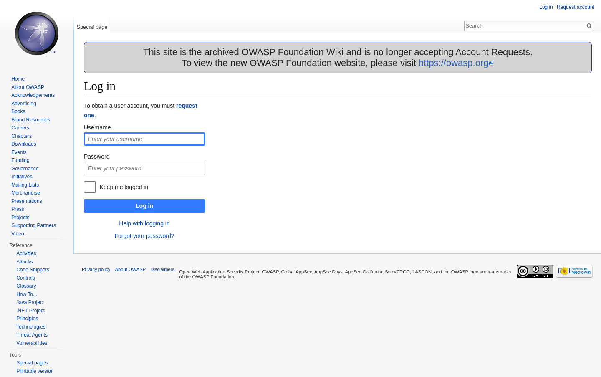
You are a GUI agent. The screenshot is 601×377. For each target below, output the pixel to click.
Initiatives (21, 177)
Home (18, 79)
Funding (20, 160)
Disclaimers (162, 269)
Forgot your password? (144, 236)
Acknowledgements (33, 95)
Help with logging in (144, 223)
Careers (20, 128)
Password (96, 156)
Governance (24, 169)
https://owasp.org (454, 63)
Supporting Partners (33, 225)
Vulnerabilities (31, 343)
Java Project (30, 302)
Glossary (26, 286)
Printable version (34, 371)
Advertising (23, 103)
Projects (20, 217)
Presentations (26, 201)
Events (19, 152)
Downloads (23, 144)
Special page (91, 27)
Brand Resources (30, 120)
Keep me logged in (123, 187)
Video (17, 234)
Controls (25, 278)
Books (18, 111)
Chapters (21, 136)
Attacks (24, 262)
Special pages (32, 363)
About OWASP (27, 87)
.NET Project (30, 311)
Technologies (30, 327)
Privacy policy (96, 269)
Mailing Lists (25, 185)
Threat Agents (32, 335)
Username (97, 127)
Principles (27, 318)
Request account (575, 7)
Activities (26, 253)
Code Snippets (32, 270)
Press (17, 209)
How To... (26, 294)
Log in (144, 205)
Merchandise (25, 193)
